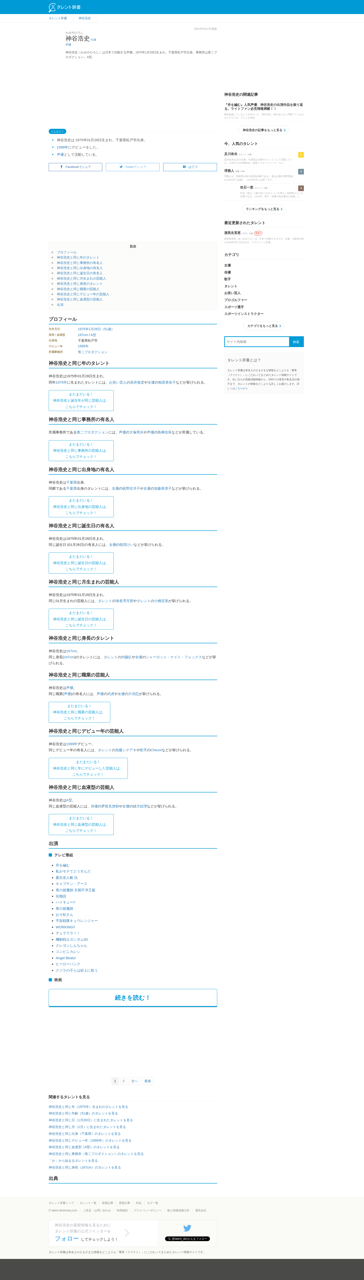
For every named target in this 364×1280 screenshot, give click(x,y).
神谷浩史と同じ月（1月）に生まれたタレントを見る (87, 1127)
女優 (151, 382)
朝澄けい (127, 545)
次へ (134, 1081)
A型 (93, 335)
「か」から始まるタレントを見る (73, 1160)
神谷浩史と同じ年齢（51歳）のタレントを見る (83, 1113)
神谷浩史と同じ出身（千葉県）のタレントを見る (85, 1134)
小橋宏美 (161, 601)
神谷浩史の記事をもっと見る (262, 130)
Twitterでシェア (133, 167)
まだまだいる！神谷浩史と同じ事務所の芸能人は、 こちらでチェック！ (81, 450)
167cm (83, 335)
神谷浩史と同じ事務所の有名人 (80, 263)
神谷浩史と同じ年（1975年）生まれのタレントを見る (88, 1107)
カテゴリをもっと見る (262, 326)
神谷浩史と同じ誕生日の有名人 (80, 273)
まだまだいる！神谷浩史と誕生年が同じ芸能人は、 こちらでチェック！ (81, 400)
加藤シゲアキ (125, 750)
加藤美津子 (163, 488)
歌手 (143, 750)
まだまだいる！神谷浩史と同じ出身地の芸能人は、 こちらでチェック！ (81, 506)
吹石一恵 (246, 187)
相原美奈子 (167, 382)
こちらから (241, 388)
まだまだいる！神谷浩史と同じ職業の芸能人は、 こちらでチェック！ (79, 712)
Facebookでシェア (75, 167)
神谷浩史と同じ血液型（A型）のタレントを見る (84, 1147)
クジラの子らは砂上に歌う (77, 970)
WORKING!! (65, 927)
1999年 (62, 147)
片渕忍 (133, 694)
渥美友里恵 (232, 233)
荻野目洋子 (131, 488)
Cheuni (156, 750)
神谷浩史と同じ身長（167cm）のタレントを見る (85, 1167)
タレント (105, 601)
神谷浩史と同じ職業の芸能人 (78, 289)
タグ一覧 (152, 1203)
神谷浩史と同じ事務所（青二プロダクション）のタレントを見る (96, 1154)
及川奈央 (230, 154)
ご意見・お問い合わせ (97, 1210)
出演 (60, 305)
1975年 (83, 329)
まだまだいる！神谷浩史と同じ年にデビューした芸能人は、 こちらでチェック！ (88, 768)
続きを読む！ (133, 997)
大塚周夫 (136, 432)
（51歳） (107, 329)
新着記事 (107, 1203)
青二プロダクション (92, 352)
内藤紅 (126, 657)
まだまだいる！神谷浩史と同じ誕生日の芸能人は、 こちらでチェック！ (81, 563)
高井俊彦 (137, 382)
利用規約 (122, 1210)
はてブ (190, 167)
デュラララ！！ (68, 933)
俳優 (94, 806)
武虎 (110, 694)
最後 (147, 1081)
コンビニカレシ (68, 952)
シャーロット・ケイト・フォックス (174, 657)
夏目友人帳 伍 (67, 878)
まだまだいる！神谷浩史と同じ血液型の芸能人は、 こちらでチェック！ (81, 824)
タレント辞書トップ (61, 1203)
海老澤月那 (124, 601)
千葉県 (71, 482)
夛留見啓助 (110, 806)
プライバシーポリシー (147, 1210)
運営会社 (200, 1210)
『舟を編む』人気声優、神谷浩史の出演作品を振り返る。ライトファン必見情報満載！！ (263, 107)
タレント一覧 (88, 1203)
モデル (245, 233)
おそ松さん (64, 915)
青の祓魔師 (64, 908)
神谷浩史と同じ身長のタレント (80, 283)
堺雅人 (229, 171)
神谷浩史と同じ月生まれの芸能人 (81, 278)
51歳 (93, 39)
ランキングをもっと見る (262, 209)
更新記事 (124, 1203)
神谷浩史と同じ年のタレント (78, 257)
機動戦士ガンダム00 (72, 939)
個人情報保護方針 (178, 1210)
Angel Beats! (66, 958)
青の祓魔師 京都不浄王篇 (75, 890)
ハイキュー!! (65, 902)
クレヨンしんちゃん (71, 945)
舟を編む (63, 865)
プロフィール (67, 252)
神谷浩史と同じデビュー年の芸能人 (83, 294)
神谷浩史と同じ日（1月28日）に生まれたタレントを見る (91, 1120)
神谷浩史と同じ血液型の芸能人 (80, 299)
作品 (138, 1203)
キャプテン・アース (71, 884)
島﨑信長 (165, 432)
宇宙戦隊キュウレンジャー (77, 921)
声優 (68, 44)
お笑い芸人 (118, 382)
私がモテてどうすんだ (73, 871)
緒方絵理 (140, 806)
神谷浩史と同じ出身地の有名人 (80, 268)
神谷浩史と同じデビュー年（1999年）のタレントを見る (90, 1140)
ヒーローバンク (68, 964)
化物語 (61, 896)
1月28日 (95, 329)
